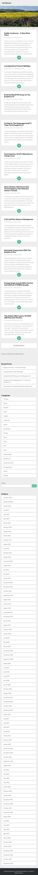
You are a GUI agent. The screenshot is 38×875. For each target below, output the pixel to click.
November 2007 (8, 701)
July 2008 (6, 667)
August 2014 (7, 565)
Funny (5, 412)
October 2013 (7, 591)
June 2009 (6, 638)
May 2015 (6, 548)
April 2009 (6, 642)
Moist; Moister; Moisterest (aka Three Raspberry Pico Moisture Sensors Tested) (16, 188)
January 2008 (7, 693)
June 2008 (6, 672)
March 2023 (7, 523)
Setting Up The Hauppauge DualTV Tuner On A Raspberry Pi (18, 124)
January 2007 (7, 744)
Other (5, 441)
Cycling (5, 399)
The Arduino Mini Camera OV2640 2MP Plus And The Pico (17, 317)
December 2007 (8, 697)
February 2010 (7, 629)
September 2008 (8, 659)
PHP (4, 445)
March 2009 (7, 646)
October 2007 (7, 706)
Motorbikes (6, 429)
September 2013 (8, 595)
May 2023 (6, 514)
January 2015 (7, 557)
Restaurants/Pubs (8, 463)
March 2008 (7, 684)
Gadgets (5, 416)
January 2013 (7, 604)
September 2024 (8, 501)
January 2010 (7, 633)
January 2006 (7, 795)
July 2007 (6, 719)
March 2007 (7, 735)
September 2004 (8, 863)
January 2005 (7, 846)
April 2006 (6, 782)
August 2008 (7, 663)
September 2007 (8, 710)
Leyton (5, 424)
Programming (7, 454)
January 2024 (7, 506)
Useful (5, 471)
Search (3, 483)
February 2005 (7, 842)
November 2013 (8, 587)
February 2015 (7, 553)
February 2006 (7, 791)
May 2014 (6, 574)
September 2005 (8, 812)
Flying (5, 403)
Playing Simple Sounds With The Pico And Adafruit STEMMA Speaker (18, 284)
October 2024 (7, 497)
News (5, 437)
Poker (5, 450)
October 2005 (7, 808)
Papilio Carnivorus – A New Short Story (17, 34)
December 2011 (8, 612)
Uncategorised (7, 467)
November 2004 (8, 855)
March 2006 (7, 787)
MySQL (5, 433)
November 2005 (8, 804)
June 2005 (6, 825)
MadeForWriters (19, 873)
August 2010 (7, 625)
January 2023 (7, 531)
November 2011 (8, 616)
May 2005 (6, 829)
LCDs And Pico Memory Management (18, 219)
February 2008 (7, 689)
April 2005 (6, 833)
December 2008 (8, 650)
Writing (5, 475)
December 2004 (8, 850)
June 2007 (6, 723)
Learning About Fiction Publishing (17, 66)
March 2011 (7, 621)
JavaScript (6, 420)
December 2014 (8, 561)
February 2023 (7, 527)
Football (5, 407)
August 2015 (7, 544)
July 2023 (6, 510)
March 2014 (7, 578)
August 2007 (7, 714)
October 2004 (7, 859)
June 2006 (6, 774)
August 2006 (7, 765)
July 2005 (6, 821)
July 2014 (6, 570)
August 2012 (7, 608)
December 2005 (8, 799)
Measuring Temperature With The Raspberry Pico (17, 251)
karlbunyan (9, 37)
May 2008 (6, 676)
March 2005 (7, 838)
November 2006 (8, 752)
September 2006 (8, 761)
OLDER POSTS (19, 345)
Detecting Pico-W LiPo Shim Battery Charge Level (18, 155)
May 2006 (6, 778)
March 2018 (7, 535)
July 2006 (6, 770)
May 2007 (6, 727)
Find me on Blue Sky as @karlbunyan (12, 354)
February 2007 (7, 740)
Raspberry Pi (7, 458)
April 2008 (6, 680)
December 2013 (8, 582)
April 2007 (6, 731)
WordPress (25, 871)
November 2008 (8, 655)
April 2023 (6, 518)
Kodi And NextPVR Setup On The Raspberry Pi (17, 96)
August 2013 (7, 599)
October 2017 (7, 540)
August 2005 (7, 816)
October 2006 (7, 757)
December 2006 (8, 748)
